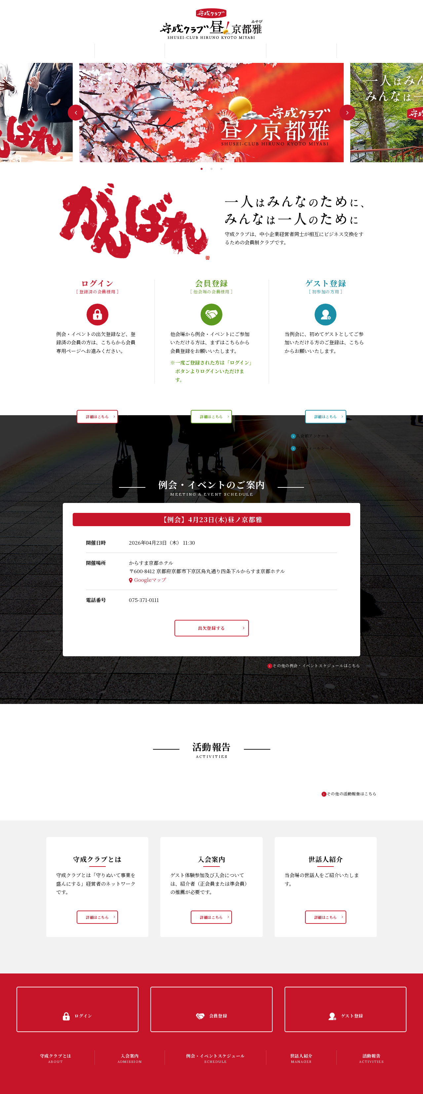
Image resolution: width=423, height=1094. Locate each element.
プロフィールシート (319, 448)
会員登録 (392, 21)
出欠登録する (211, 629)
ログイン (391, 9)
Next (347, 113)
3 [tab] (221, 169)
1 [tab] (202, 169)
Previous (76, 113)
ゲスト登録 (394, 32)
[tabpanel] (211, 112)
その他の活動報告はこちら (350, 797)
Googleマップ (150, 579)
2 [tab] (211, 169)
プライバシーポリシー (45, 1082)
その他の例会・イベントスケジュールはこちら (312, 669)
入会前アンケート (316, 435)
